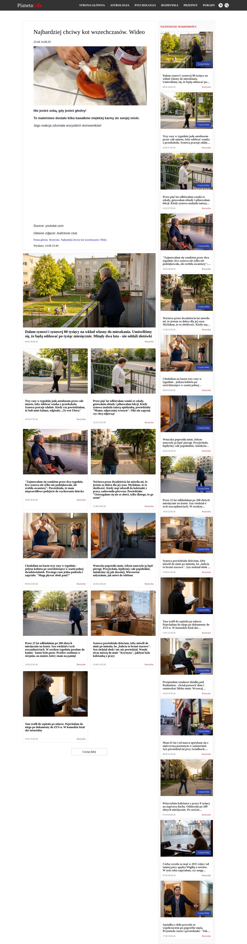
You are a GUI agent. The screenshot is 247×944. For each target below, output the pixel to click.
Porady (209, 5)
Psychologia (145, 5)
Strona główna (92, 5)
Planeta (29, 5)
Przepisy (191, 5)
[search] (227, 5)
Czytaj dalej (89, 751)
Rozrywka (169, 5)
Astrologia (119, 5)
